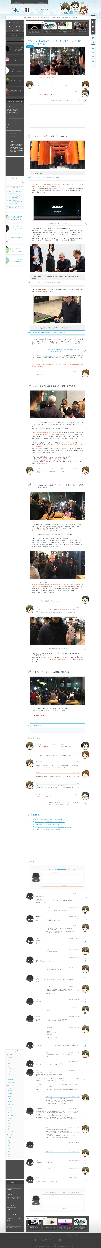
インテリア (10, 1101)
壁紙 (9, 1129)
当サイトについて (30, 1235)
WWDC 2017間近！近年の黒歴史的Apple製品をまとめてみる (50, 819)
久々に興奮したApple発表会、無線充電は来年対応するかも (50, 822)
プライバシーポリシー (43, 1235)
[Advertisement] (15, 166)
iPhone (9, 1071)
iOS (9, 1077)
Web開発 (10, 1090)
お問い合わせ (41, 2)
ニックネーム (46, 872)
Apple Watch (11, 1082)
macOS (10, 1068)
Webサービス (11, 1093)
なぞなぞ (10, 1148)
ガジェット (10, 1120)
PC (8, 1112)
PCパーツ (10, 1115)
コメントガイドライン (61, 869)
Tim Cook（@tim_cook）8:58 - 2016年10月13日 (44, 177)
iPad (9, 1074)
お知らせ (29, 2)
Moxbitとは (17, 2)
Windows (10, 1110)
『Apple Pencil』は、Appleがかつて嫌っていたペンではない (50, 824)
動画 (9, 1126)
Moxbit (30, 10)
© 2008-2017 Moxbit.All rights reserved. (47, 1240)
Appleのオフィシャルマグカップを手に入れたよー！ (48, 829)
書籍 (9, 1140)
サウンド (10, 1118)
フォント (10, 1096)
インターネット (12, 1104)
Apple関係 (10, 1079)
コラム (9, 1156)
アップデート (11, 1060)
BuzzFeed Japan (47, 356)
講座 (9, 1154)
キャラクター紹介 (74, 8)
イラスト (10, 1099)
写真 (9, 1123)
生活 (9, 1145)
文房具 (9, 1137)
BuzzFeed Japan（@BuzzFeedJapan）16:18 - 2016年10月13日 (47, 332)
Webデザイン (11, 1088)
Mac (9, 1066)
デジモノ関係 (11, 1131)
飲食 (9, 1142)
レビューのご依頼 (57, 1235)
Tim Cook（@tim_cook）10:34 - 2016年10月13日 (44, 282)
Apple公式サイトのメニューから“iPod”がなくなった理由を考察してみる (53, 827)
